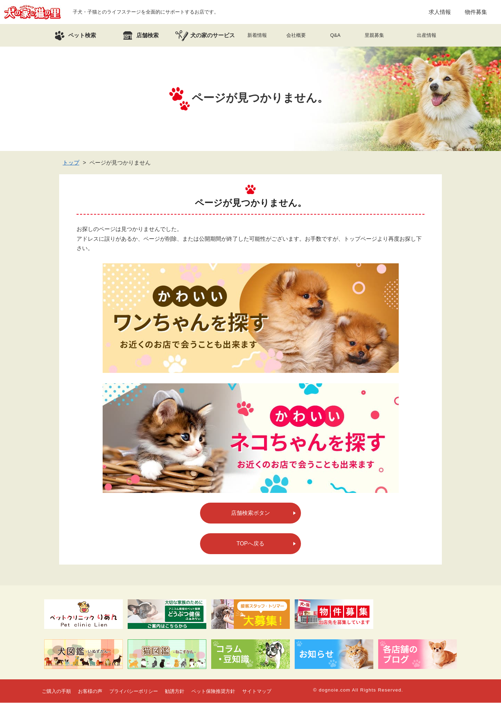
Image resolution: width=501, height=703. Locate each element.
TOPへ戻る (251, 544)
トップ (71, 163)
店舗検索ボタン (250, 513)
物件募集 (476, 12)
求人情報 (440, 12)
